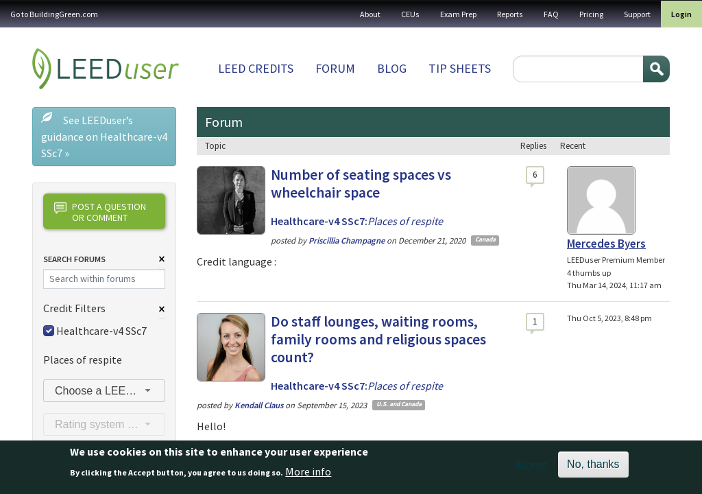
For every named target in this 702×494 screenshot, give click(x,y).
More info (308, 475)
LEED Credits (255, 68)
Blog (392, 68)
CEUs (410, 14)
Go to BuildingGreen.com (54, 14)
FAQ (551, 14)
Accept (531, 469)
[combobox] (104, 390)
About (370, 14)
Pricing (591, 14)
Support (637, 14)
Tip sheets (459, 68)
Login (681, 14)
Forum (335, 68)
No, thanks (593, 469)
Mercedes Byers (606, 243)
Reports (510, 14)
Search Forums (74, 259)
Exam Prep (458, 14)
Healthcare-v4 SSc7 (101, 331)
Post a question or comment (100, 211)
